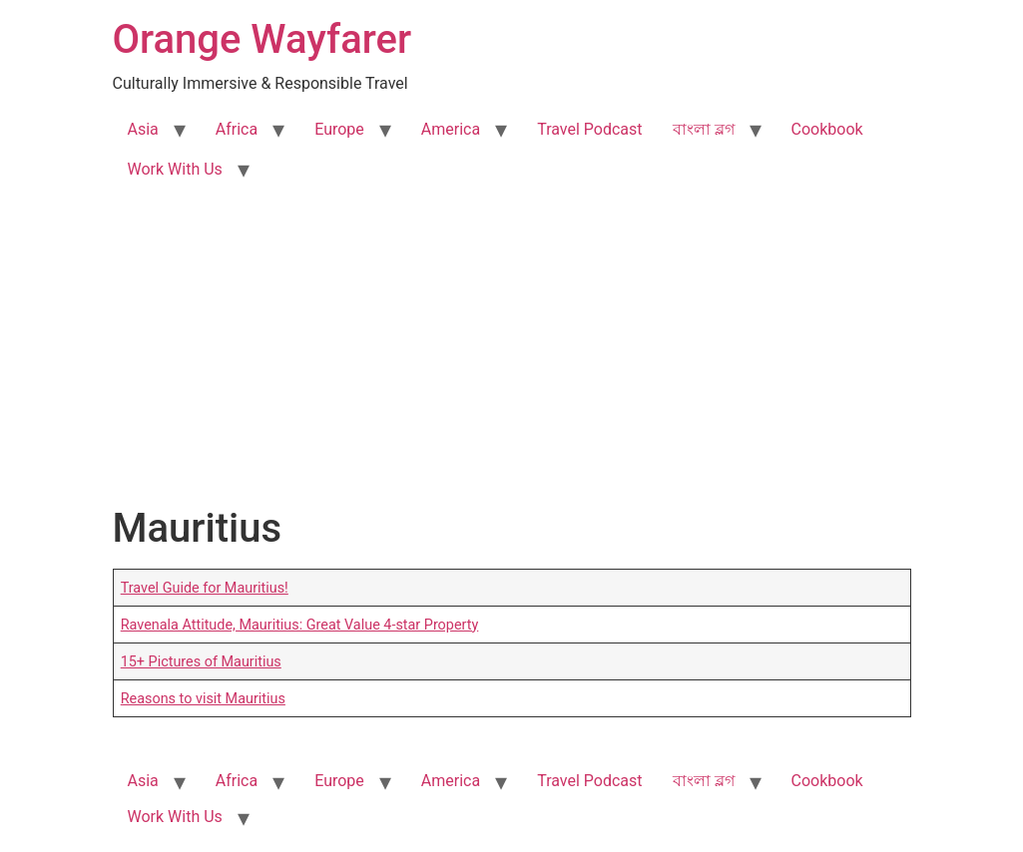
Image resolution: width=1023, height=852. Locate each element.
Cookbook (827, 129)
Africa (236, 129)
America (450, 129)
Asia (143, 129)
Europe (339, 129)
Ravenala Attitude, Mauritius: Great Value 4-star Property (300, 625)
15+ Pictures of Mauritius (201, 661)
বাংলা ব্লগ (704, 129)
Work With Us (175, 169)
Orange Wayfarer (262, 39)
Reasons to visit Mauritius (203, 698)
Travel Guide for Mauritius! (204, 588)
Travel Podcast (589, 129)
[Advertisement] (511, 355)
